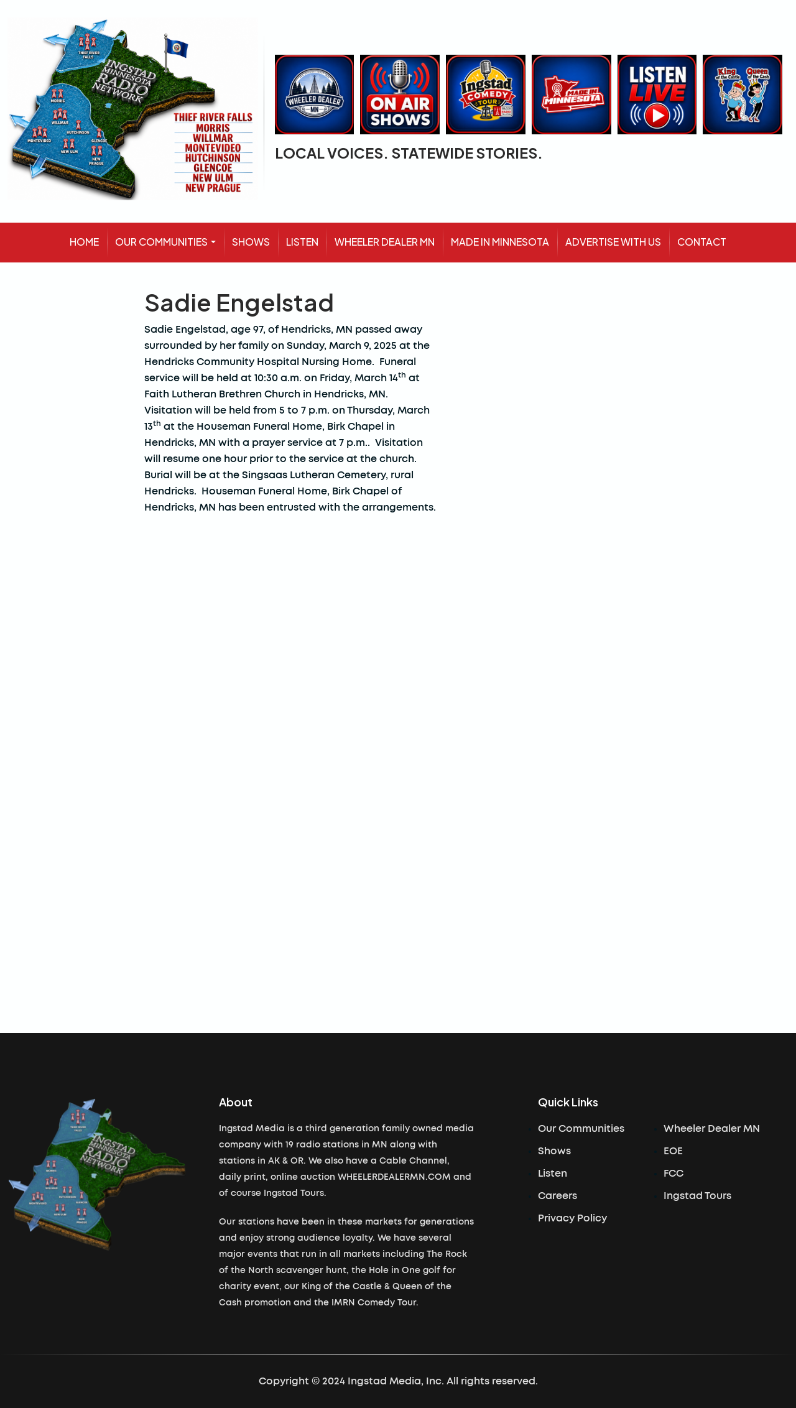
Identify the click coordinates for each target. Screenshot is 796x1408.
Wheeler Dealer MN (712, 1129)
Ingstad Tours (697, 1196)
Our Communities (581, 1129)
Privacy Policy (572, 1218)
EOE (673, 1151)
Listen (552, 1174)
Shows (554, 1151)
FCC (673, 1174)
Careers (557, 1196)
